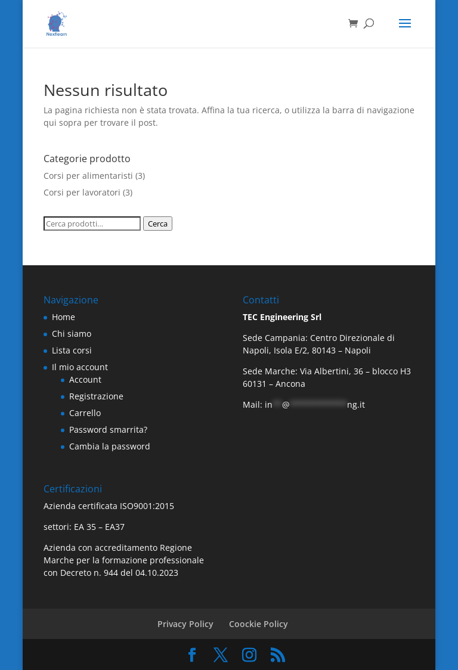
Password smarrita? (108, 429)
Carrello (85, 412)
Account (85, 379)
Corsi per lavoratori (82, 192)
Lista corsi (72, 350)
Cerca (158, 223)
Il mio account (80, 367)
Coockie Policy (258, 623)
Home (63, 316)
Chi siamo (71, 333)
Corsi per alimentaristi (88, 175)
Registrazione (96, 396)
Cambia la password (109, 446)
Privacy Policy (185, 623)
